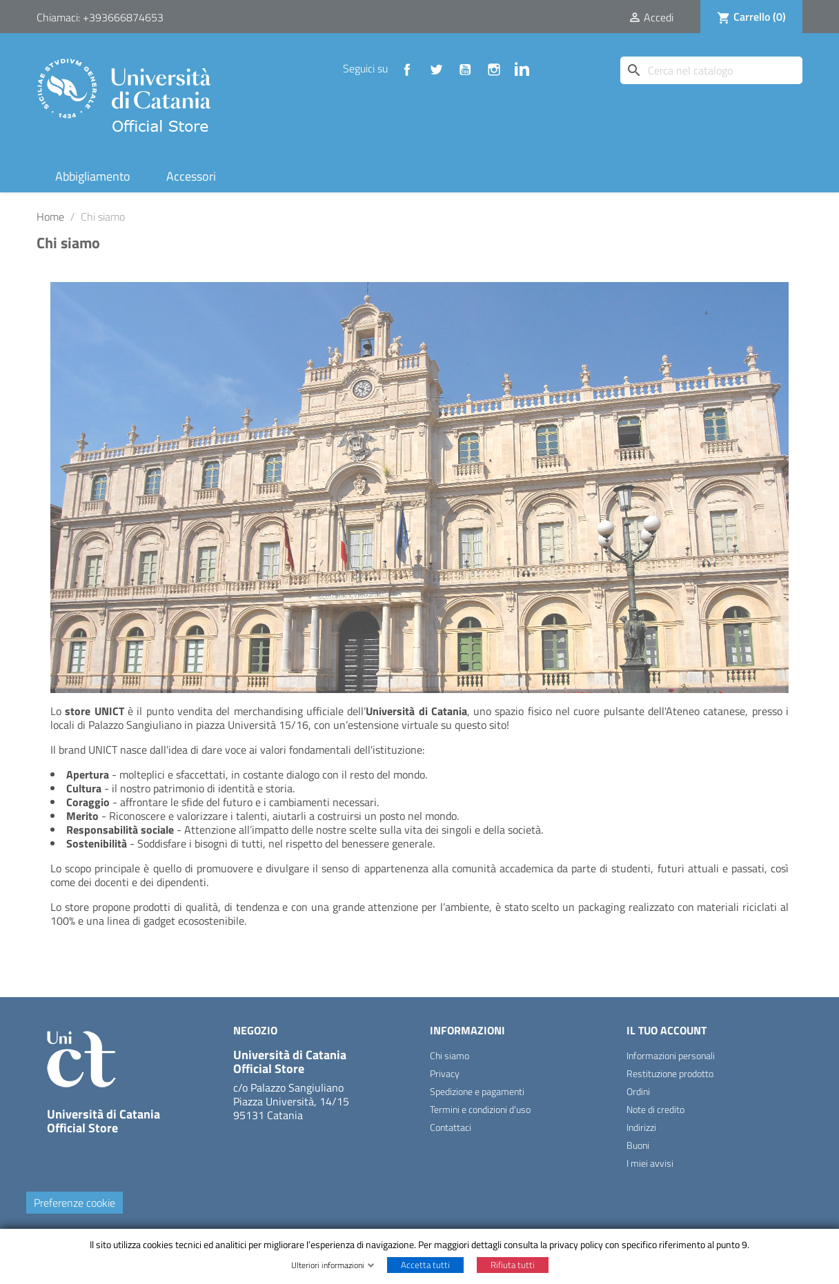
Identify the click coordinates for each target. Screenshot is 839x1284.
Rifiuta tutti (513, 1265)
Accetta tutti (425, 1265)
